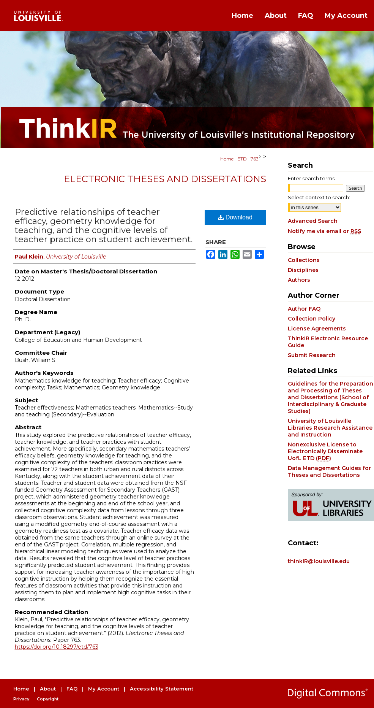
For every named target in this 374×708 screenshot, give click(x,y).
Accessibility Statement (161, 689)
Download (235, 217)
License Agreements (317, 328)
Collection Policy (311, 318)
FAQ (71, 689)
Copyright (47, 699)
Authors (299, 279)
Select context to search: (319, 197)
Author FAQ (304, 308)
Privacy (21, 699)
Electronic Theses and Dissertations (165, 178)
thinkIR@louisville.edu (319, 561)
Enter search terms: (312, 178)
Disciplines (303, 270)
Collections (304, 260)
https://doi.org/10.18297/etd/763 (56, 646)
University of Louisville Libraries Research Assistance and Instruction (330, 427)
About (48, 689)
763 (255, 159)
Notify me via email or (324, 231)
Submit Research (312, 355)
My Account (103, 689)
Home (227, 159)
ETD (242, 159)
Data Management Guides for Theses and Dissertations (329, 471)
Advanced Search (313, 220)
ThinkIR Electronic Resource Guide (328, 342)
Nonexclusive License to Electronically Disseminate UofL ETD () (325, 451)
